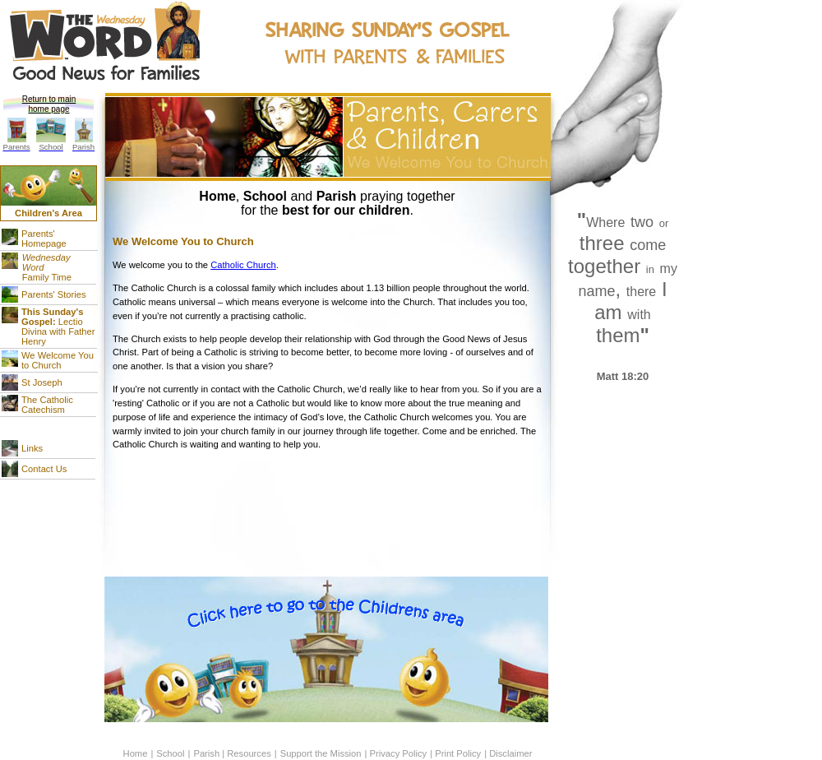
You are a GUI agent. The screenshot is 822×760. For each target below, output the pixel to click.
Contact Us (44, 469)
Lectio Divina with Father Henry (58, 326)
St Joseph (41, 382)
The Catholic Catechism (47, 405)
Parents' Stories (53, 294)
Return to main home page (49, 104)
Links (32, 448)
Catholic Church (243, 265)
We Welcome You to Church (57, 360)
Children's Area (48, 213)
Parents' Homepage (44, 238)
